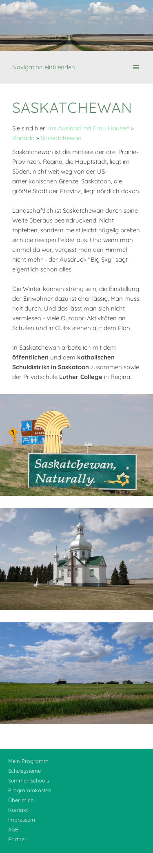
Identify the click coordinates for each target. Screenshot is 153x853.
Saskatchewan (61, 138)
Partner (17, 839)
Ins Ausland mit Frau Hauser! (88, 128)
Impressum (21, 819)
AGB (13, 829)
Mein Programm (28, 761)
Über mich (20, 800)
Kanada (23, 138)
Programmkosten (29, 790)
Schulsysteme (24, 770)
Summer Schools (28, 780)
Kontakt (18, 810)
